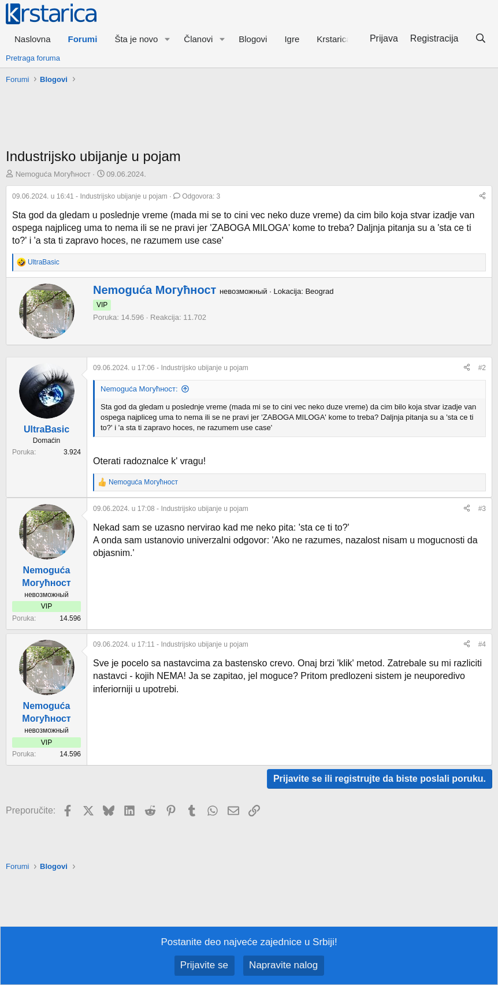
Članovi (198, 39)
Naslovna (32, 39)
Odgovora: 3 (196, 196)
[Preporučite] (482, 196)
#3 (482, 509)
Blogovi (253, 39)
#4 (482, 644)
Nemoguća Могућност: (139, 389)
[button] (167, 39)
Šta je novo (136, 39)
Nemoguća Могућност (53, 174)
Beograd (319, 291)
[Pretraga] (480, 39)
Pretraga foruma (33, 58)
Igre (291, 39)
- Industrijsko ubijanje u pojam (90, 196)
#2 (482, 368)
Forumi (83, 39)
